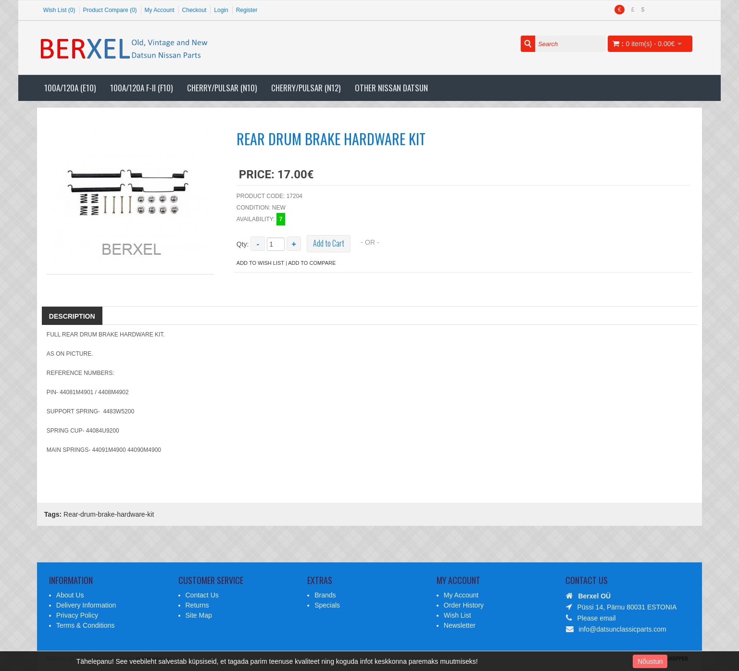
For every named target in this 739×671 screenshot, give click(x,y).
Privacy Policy (77, 615)
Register (247, 10)
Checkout (194, 10)
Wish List (457, 615)
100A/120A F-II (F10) (141, 88)
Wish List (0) (59, 10)
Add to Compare (312, 263)
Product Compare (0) (110, 10)
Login (221, 10)
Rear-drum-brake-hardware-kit (108, 514)
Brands (325, 595)
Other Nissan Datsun (391, 88)
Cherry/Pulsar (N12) (305, 88)
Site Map (199, 615)
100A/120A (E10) (70, 88)
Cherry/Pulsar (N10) (222, 88)
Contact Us (202, 595)
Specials (327, 605)
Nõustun (650, 661)
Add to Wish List (260, 263)
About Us (70, 595)
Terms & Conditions (85, 625)
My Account (160, 10)
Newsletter (460, 625)
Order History (464, 605)
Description (72, 316)
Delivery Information (86, 605)
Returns (197, 605)
